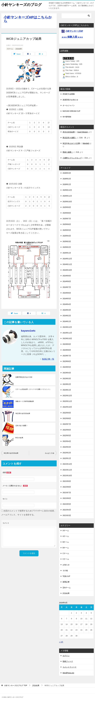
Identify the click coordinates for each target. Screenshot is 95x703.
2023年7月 (67, 356)
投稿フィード (68, 661)
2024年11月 (67, 264)
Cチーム (10, 49)
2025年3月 (67, 241)
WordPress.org (68, 673)
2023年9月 (67, 344)
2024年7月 (67, 287)
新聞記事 (66, 582)
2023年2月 (67, 384)
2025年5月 (67, 230)
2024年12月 (67, 259)
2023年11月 (67, 333)
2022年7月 (67, 424)
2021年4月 (67, 510)
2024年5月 (67, 299)
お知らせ (66, 565)
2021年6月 (67, 498)
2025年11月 (67, 196)
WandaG (86, 143)
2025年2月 (67, 247)
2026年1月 (67, 184)
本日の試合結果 (69, 132)
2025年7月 (67, 219)
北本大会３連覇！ (21, 425)
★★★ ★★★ (72, 37)
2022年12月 (67, 396)
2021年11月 (67, 470)
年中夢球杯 (67, 117)
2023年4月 (67, 373)
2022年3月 (67, 447)
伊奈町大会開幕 (69, 94)
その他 (65, 571)
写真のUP (66, 576)
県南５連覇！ (68, 152)
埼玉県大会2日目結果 (22, 413)
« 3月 (61, 642)
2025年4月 (67, 236)
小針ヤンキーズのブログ (22, 4)
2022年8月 (67, 418)
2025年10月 (67, 202)
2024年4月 (67, 304)
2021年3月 (67, 515)
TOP (15, 685)
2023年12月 (67, 327)
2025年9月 (67, 207)
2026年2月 (67, 179)
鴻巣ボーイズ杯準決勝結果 (24, 401)
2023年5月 (67, 367)
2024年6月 (67, 293)
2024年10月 (67, 270)
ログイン (66, 656)
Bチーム (66, 542)
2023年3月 (67, 378)
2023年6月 (67, 361)
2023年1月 (67, 390)
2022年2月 (67, 453)
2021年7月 (67, 493)
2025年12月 (67, 190)
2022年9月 (67, 413)
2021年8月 (67, 487)
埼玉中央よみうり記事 (71, 143)
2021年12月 (67, 464)
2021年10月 (67, 475)
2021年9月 (67, 481)
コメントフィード (69, 667)
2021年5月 (67, 504)
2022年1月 (67, 458)
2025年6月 (67, 224)
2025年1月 (67, 253)
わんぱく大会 (49, 453)
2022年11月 (67, 401)
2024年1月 (67, 321)
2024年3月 (67, 310)
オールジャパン (69, 105)
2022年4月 (67, 441)
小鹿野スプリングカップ (72, 158)
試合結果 (19, 49)
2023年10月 (67, 338)
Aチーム (66, 530)
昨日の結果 (19, 438)
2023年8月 (67, 350)
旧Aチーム (67, 588)
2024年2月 (67, 316)
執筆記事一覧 (48, 359)
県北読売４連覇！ (69, 138)
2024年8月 (67, 281)
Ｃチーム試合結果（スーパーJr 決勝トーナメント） (33, 389)
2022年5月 (67, 435)
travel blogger (82, 132)
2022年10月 (67, 407)
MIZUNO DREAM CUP (71, 111)
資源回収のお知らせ (70, 100)
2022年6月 (67, 430)
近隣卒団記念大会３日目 (23, 377)
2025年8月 (67, 213)
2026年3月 (67, 173)
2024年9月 (67, 276)
